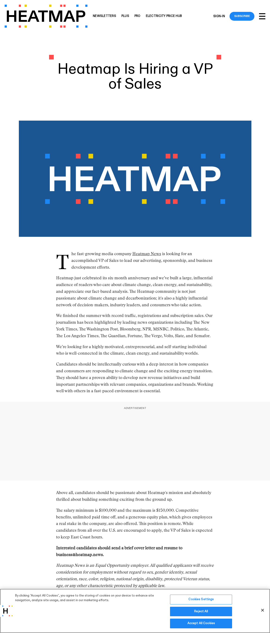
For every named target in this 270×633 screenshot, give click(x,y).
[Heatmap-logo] (46, 16)
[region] (135, 611)
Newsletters (104, 16)
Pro (137, 16)
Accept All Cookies (201, 623)
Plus (125, 16)
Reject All (201, 611)
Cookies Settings (201, 599)
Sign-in (219, 16)
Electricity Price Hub (164, 16)
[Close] (262, 610)
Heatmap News (146, 254)
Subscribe (242, 16)
